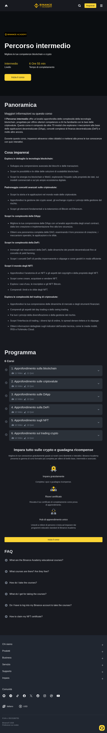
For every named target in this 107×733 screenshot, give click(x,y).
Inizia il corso (53, 540)
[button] (101, 5)
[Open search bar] (78, 5)
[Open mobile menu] (101, 5)
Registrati (90, 6)
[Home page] (43, 5)
